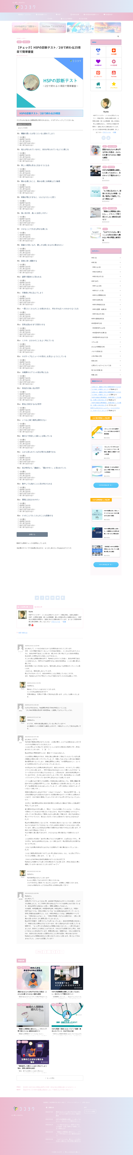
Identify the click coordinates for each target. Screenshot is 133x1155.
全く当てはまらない (27, 145)
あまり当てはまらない (27, 143)
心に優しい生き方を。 (17, 1111)
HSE (50, 18)
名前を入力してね (24, 124)
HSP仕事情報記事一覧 (106, 564)
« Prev (39, 952)
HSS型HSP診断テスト (91, 14)
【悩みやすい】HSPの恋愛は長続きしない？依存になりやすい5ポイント (47, 1090)
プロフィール (55, 621)
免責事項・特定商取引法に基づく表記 (54, 1102)
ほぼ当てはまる (25, 139)
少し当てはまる (25, 141)
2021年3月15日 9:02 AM (34, 871)
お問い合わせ (86, 1102)
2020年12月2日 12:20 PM (32, 645)
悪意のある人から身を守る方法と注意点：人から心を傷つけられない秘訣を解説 (68, 1113)
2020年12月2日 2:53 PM (34, 683)
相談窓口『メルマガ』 (25, 14)
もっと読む (51, 1078)
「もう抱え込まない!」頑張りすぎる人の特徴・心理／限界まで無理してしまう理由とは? (68, 1126)
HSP (58, 14)
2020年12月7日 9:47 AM (34, 717)
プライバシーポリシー (73, 1102)
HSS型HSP (108, 14)
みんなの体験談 (66, 18)
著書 (64, 621)
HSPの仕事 (75, 14)
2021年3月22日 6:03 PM (32, 893)
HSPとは (24, 632)
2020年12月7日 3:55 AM (32, 705)
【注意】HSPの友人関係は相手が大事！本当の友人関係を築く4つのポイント (49, 1087)
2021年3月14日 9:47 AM (32, 737)
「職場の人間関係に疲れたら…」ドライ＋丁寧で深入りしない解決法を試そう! (68, 1133)
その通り (23, 137)
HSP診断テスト (41, 14)
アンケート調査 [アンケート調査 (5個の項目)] (90, 1111)
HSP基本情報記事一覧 (106, 485)
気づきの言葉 (83, 18)
